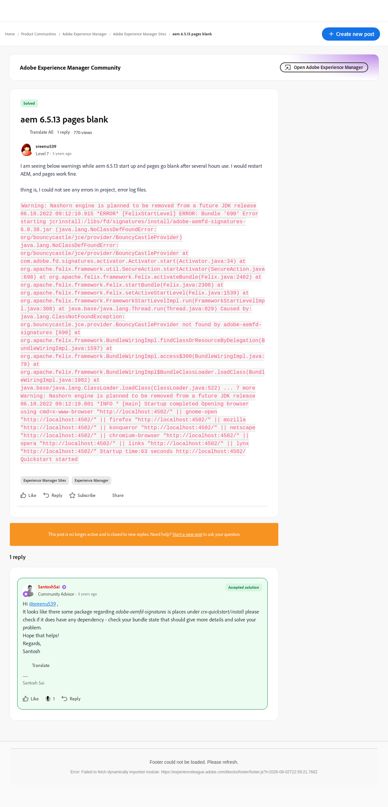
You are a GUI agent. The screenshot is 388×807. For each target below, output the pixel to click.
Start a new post (187, 534)
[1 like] (50, 698)
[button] (351, 34)
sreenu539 (46, 146)
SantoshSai (48, 586)
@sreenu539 (42, 603)
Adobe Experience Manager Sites (139, 33)
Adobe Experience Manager (84, 33)
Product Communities (38, 33)
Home (10, 33)
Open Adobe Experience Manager (328, 67)
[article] (142, 644)
